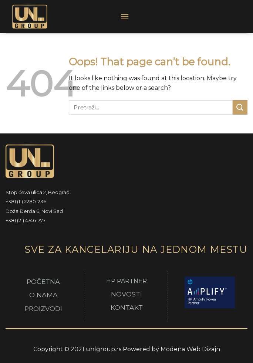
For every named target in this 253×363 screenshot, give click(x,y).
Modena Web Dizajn (190, 349)
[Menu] (124, 16)
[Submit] (240, 107)
